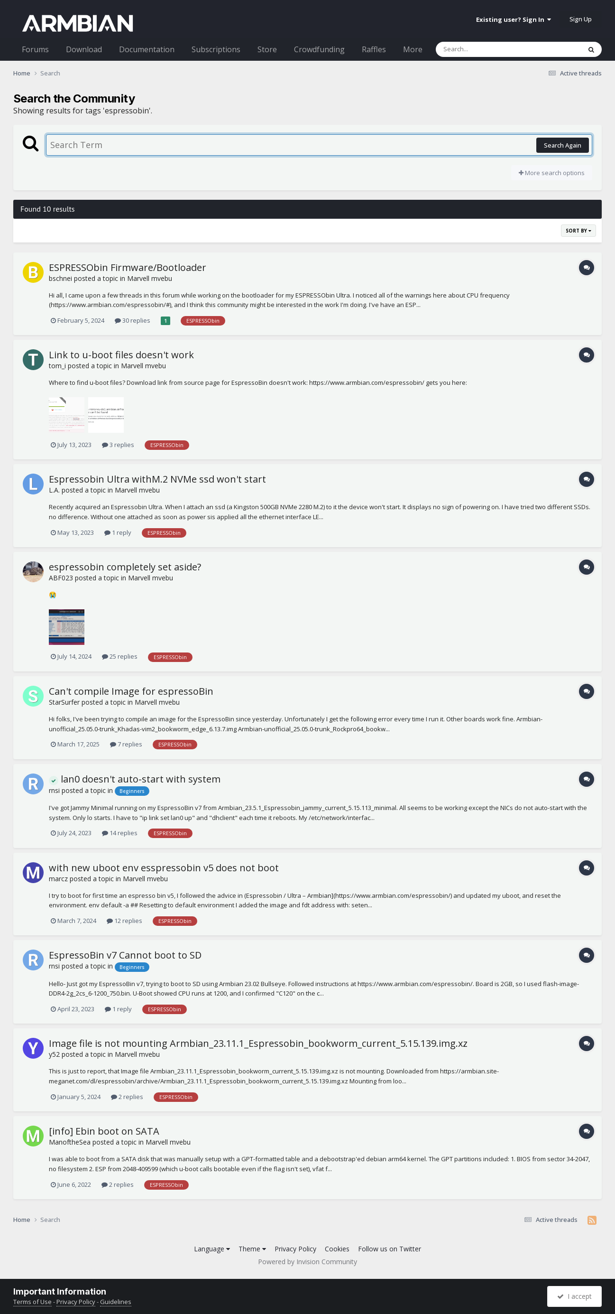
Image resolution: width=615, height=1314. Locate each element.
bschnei (60, 278)
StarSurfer (64, 702)
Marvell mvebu (149, 278)
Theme (252, 1248)
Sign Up (580, 19)
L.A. (54, 489)
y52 (54, 1054)
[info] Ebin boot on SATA (104, 1131)
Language (212, 1248)
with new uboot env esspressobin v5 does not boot (164, 867)
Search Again (562, 145)
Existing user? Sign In (513, 19)
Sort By (578, 230)
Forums (35, 49)
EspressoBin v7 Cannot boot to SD (125, 955)
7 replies (126, 744)
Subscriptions (216, 49)
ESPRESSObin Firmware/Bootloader (127, 267)
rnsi (54, 790)
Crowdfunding (319, 49)
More (412, 49)
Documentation (146, 49)
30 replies (132, 320)
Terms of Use (32, 1301)
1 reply (117, 532)
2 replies (127, 1096)
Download (84, 49)
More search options (552, 172)
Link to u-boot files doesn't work (121, 354)
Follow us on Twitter (389, 1248)
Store (267, 49)
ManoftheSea (70, 1141)
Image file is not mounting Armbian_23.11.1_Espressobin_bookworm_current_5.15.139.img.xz (258, 1043)
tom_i (57, 365)
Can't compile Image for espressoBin (131, 691)
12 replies (124, 920)
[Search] (484, 49)
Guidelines (115, 1301)
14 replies (120, 833)
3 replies (118, 444)
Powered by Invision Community (307, 1261)
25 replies (120, 656)
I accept (574, 1296)
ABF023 (61, 577)
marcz (58, 878)
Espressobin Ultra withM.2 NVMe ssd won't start (157, 479)
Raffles (374, 49)
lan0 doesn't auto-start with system (134, 779)
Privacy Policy (295, 1248)
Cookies (337, 1248)
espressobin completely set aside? (125, 566)
